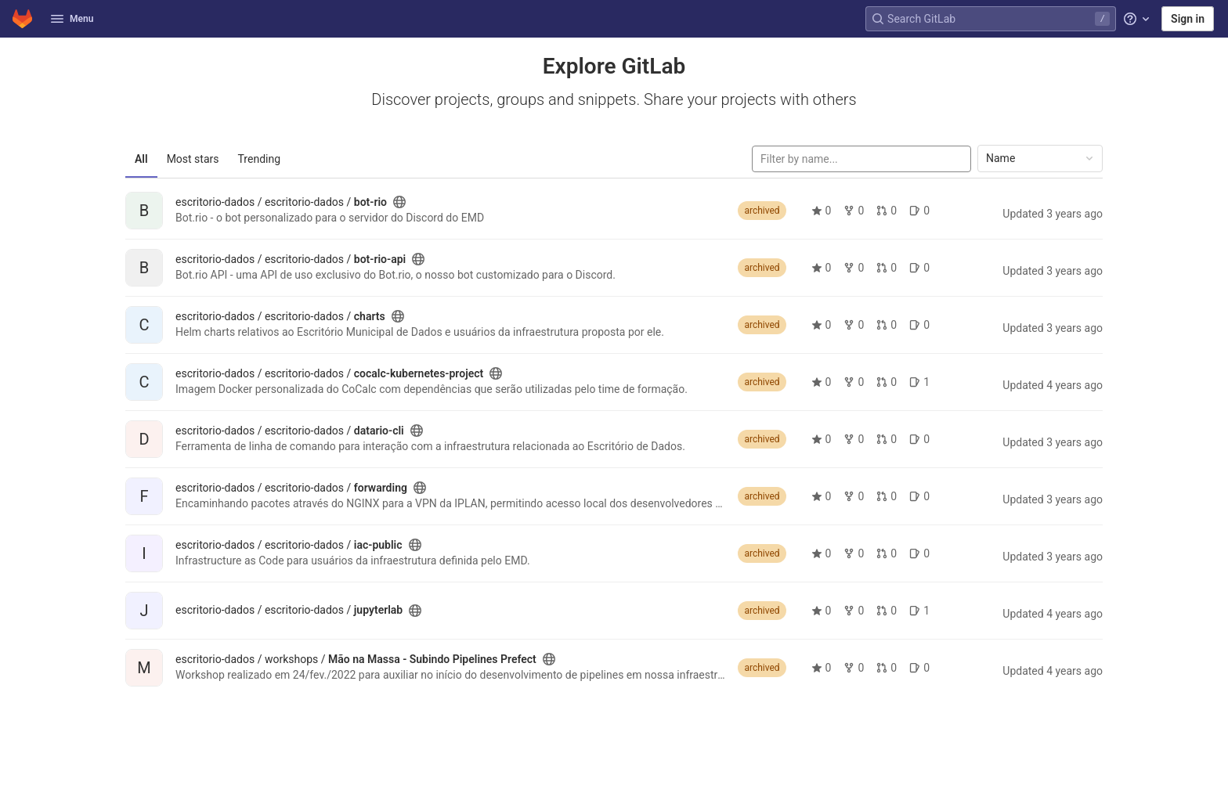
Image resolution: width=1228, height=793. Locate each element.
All (141, 159)
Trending (259, 159)
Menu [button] (72, 19)
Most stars (193, 159)
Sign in (1188, 19)
